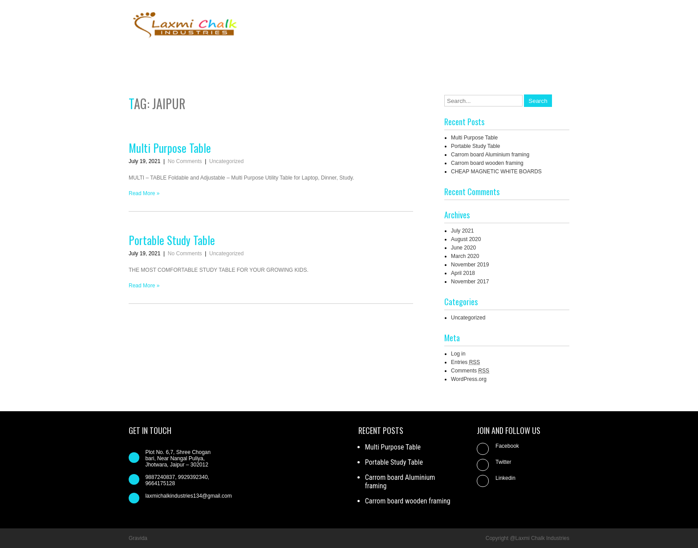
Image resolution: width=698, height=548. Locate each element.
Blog (455, 57)
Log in (458, 354)
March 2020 (465, 256)
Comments (470, 371)
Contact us (492, 57)
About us (420, 57)
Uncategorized (226, 161)
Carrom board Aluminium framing (490, 154)
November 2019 (470, 265)
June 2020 (463, 248)
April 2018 (463, 273)
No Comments (185, 161)
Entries (465, 362)
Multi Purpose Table (170, 147)
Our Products (542, 57)
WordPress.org (469, 379)
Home (384, 57)
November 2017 (470, 281)
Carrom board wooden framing (487, 163)
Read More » (144, 193)
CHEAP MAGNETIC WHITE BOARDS (496, 171)
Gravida (138, 538)
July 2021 (462, 231)
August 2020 (466, 239)
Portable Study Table (172, 240)
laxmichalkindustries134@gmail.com (188, 496)
